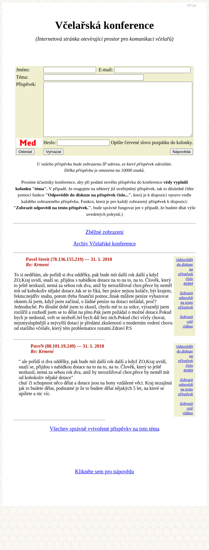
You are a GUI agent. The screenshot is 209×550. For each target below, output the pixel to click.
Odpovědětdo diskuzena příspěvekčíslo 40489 (184, 369)
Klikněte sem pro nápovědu (104, 482)
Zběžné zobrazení (104, 243)
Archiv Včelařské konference (104, 254)
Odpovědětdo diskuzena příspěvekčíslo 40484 (184, 282)
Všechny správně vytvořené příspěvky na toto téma (104, 439)
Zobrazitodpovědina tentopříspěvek (185, 310)
